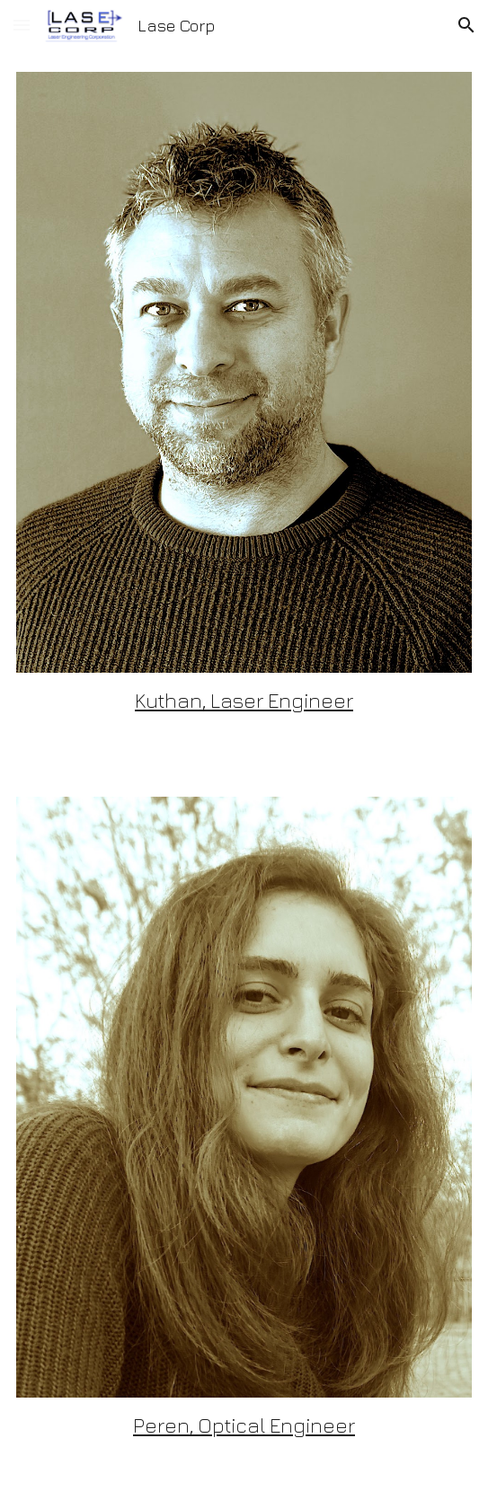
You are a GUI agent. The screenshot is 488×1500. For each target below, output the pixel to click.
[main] (243, 700)
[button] (21, 24)
